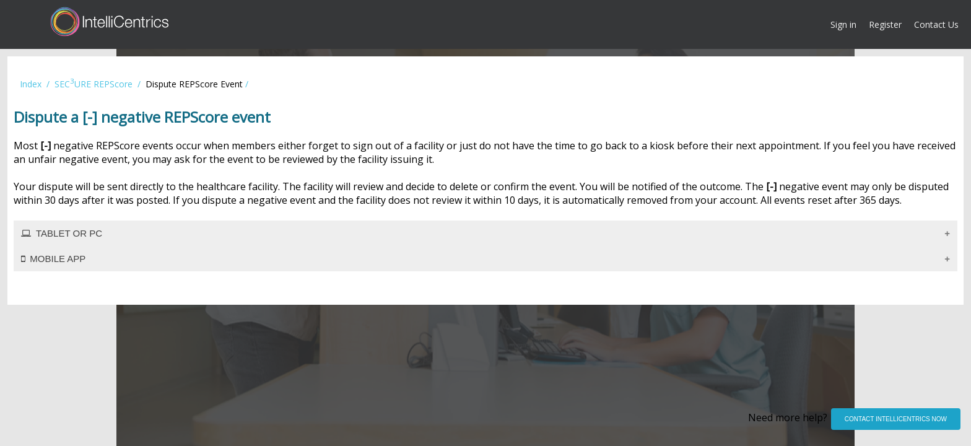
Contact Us (936, 24)
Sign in (843, 24)
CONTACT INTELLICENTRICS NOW (896, 419)
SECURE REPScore (93, 84)
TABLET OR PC (61, 233)
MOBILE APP (53, 258)
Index (30, 84)
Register (885, 24)
